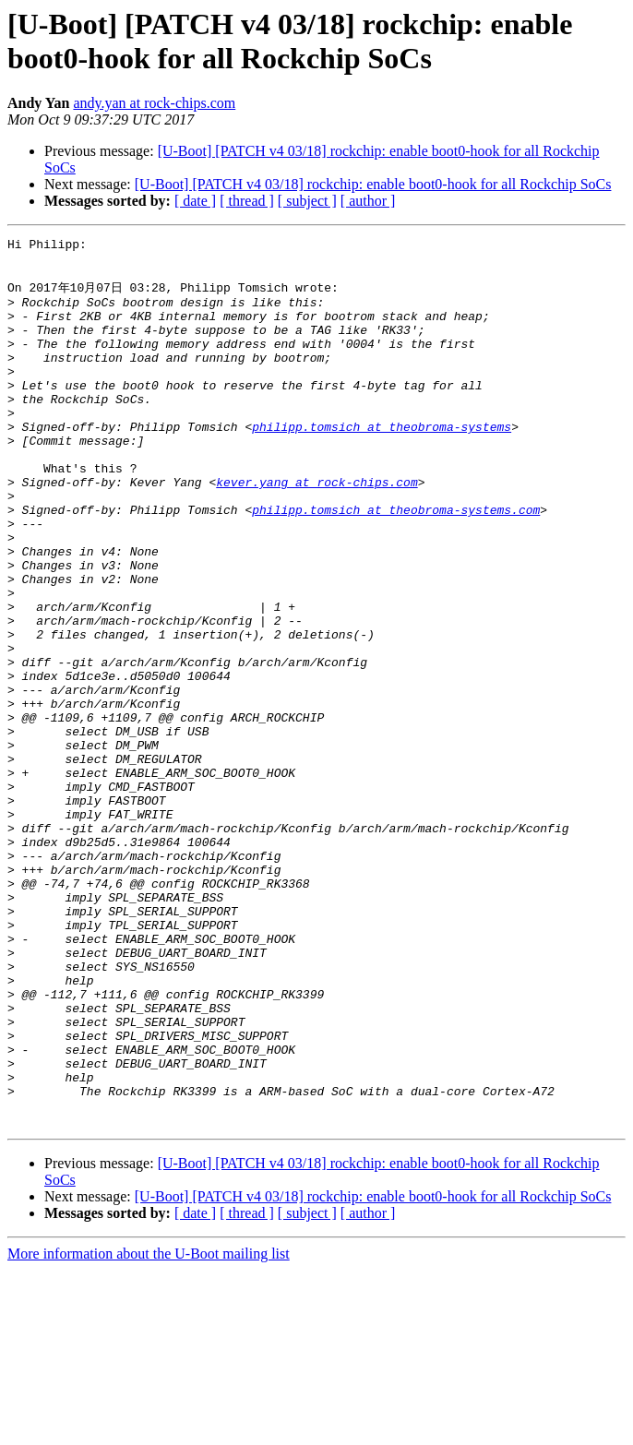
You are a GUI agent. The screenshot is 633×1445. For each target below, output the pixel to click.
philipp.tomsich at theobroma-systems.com (396, 563)
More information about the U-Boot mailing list (148, 1429)
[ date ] (195, 201)
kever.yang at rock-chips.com (316, 529)
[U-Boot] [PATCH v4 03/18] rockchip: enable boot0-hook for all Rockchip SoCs (373, 184)
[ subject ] (307, 201)
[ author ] (368, 201)
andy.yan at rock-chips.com (154, 103)
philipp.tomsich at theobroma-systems (381, 463)
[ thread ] (247, 201)
